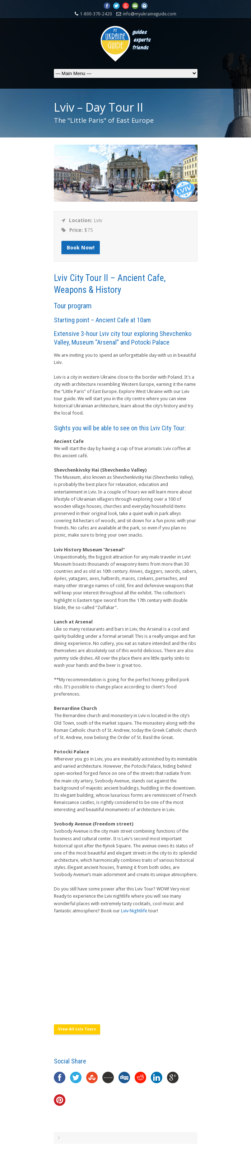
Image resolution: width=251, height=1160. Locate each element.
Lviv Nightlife (134, 910)
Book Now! (80, 247)
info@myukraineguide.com (149, 14)
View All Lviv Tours (77, 1029)
